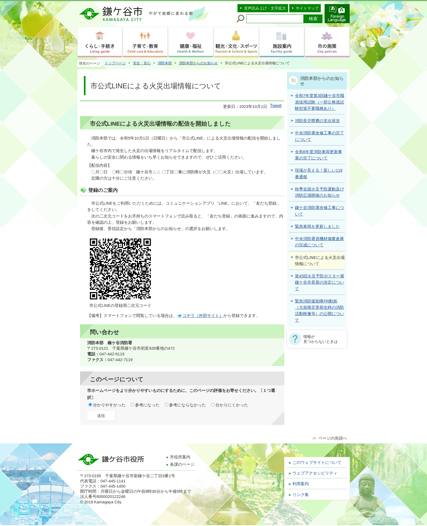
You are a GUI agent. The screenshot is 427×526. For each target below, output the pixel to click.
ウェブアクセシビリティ (314, 473)
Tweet (276, 105)
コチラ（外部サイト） (202, 315)
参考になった (147, 405)
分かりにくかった (231, 405)
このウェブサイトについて (316, 462)
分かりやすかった (109, 405)
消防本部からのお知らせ (198, 63)
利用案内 (300, 484)
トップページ (115, 63)
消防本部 (165, 63)
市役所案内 (180, 457)
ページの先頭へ (332, 438)
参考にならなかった (187, 405)
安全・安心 (142, 63)
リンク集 (300, 494)
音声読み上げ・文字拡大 (265, 8)
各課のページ (182, 464)
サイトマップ (307, 8)
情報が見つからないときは (320, 339)
